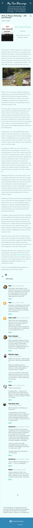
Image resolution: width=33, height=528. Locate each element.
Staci (9, 286)
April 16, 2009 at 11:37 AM (22, 426)
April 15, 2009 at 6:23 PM (18, 286)
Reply (10, 299)
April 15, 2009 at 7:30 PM (23, 318)
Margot (10, 469)
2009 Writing (9, 279)
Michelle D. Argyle (13, 354)
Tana (9, 302)
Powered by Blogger (16, 521)
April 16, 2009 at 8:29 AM (18, 385)
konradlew (20, 524)
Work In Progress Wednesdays (23, 27)
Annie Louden (12, 318)
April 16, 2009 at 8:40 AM (15, 405)
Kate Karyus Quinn (13, 403)
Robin (10, 385)
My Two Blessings (16, 3)
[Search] (30, 3)
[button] (30, 16)
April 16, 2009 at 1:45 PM (19, 469)
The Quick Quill (20, 254)
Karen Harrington (13, 336)
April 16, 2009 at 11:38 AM (22, 459)
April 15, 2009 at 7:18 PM (18, 302)
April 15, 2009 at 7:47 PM (15, 337)
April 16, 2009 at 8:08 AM (15, 356)
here (12, 52)
